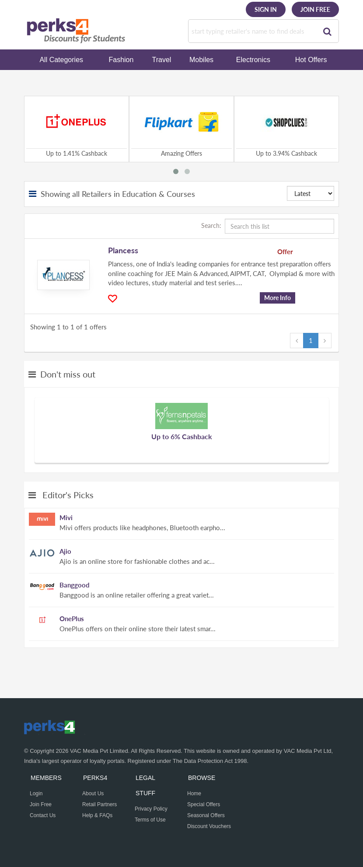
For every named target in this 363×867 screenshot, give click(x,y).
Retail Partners (99, 804)
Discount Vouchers (209, 826)
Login (36, 793)
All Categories (61, 59)
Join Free (315, 9)
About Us (93, 793)
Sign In (266, 9)
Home (194, 793)
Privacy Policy (151, 809)
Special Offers (203, 804)
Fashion (120, 59)
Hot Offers (311, 59)
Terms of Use (150, 820)
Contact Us (43, 815)
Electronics (253, 59)
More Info (277, 297)
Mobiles (201, 59)
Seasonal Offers (206, 815)
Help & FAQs (97, 815)
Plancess (123, 250)
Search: (267, 226)
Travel (161, 59)
